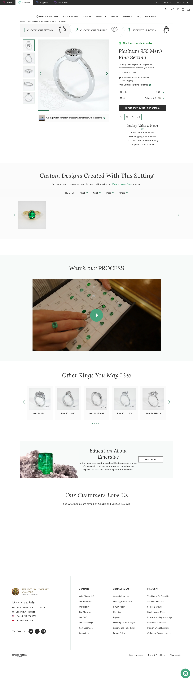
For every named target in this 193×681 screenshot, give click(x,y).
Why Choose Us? (86, 600)
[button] (107, 77)
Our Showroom (86, 616)
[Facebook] (37, 635)
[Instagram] (43, 635)
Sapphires (44, 2)
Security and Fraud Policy (124, 631)
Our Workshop (85, 605)
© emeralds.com (136, 659)
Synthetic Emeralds (155, 605)
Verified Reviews (121, 507)
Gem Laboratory (86, 631)
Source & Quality (154, 610)
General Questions (121, 600)
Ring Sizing (117, 616)
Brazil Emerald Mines (156, 616)
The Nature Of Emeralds (158, 600)
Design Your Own (122, 187)
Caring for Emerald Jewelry (159, 637)
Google (102, 507)
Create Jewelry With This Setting (142, 112)
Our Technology (86, 626)
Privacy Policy (119, 637)
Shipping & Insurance (122, 605)
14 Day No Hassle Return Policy (135, 81)
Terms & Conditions (156, 659)
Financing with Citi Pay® (124, 626)
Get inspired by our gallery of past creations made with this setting (74, 121)
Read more (154, 464)
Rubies (10, 2)
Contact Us (84, 637)
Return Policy (119, 610)
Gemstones (63, 2)
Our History (84, 610)
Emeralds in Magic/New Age (159, 621)
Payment (117, 621)
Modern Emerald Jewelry (158, 631)
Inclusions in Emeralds (156, 626)
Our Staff (83, 621)
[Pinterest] (31, 635)
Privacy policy (175, 659)
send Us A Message (25, 615)
